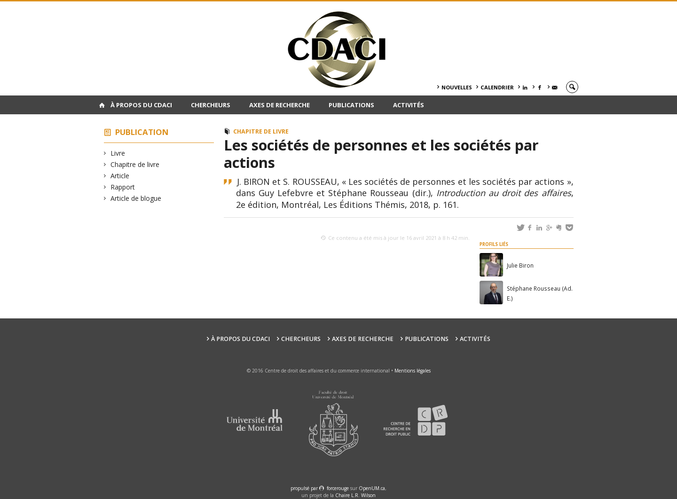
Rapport (123, 186)
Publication (142, 132)
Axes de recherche (279, 105)
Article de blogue (136, 198)
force (338, 488)
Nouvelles (456, 87)
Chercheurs (210, 105)
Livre (118, 153)
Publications (351, 105)
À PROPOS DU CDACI (141, 105)
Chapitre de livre (135, 164)
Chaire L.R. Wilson (355, 495)
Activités (408, 105)
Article (120, 175)
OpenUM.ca (372, 488)
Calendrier (497, 87)
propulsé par (305, 488)
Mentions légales (412, 370)
